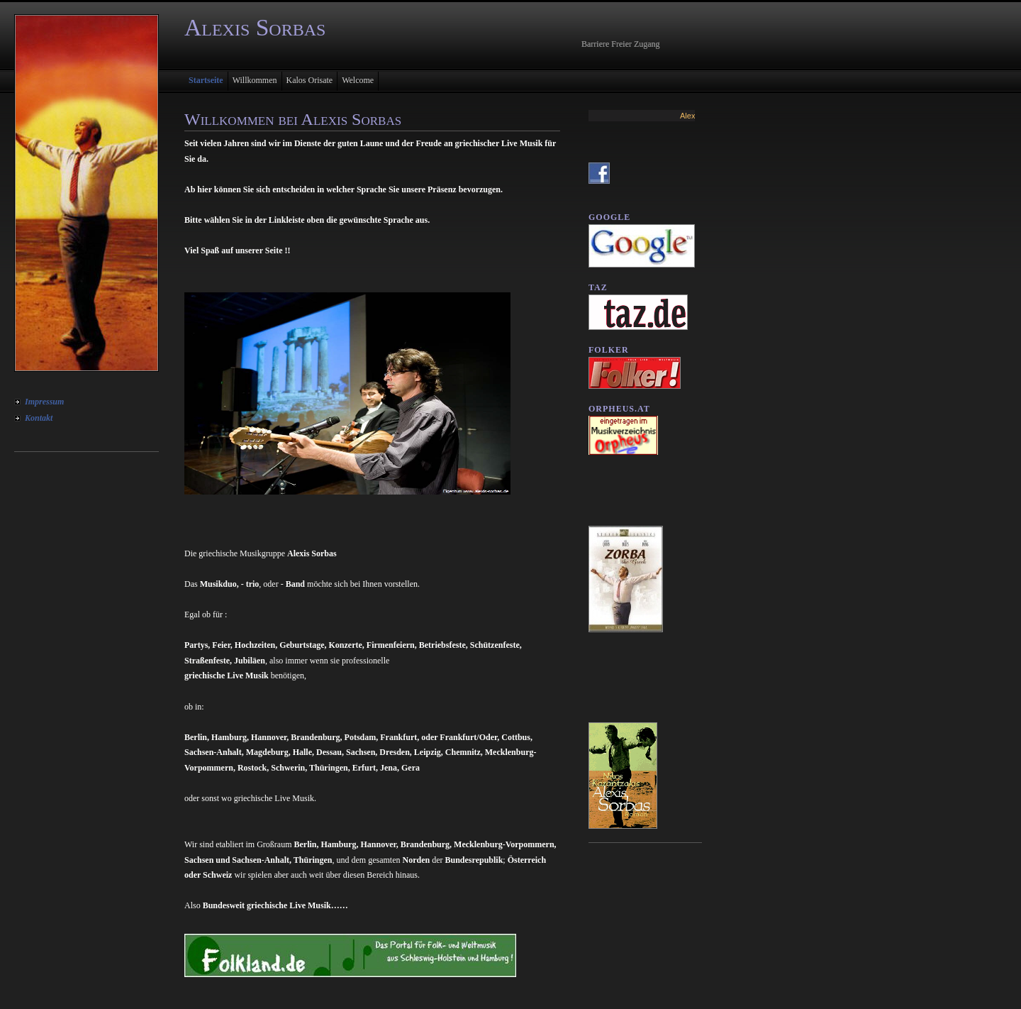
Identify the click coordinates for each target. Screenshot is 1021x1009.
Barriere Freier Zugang (620, 44)
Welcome (358, 80)
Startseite (206, 80)
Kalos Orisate (309, 80)
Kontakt (38, 418)
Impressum (44, 402)
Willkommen (255, 80)
